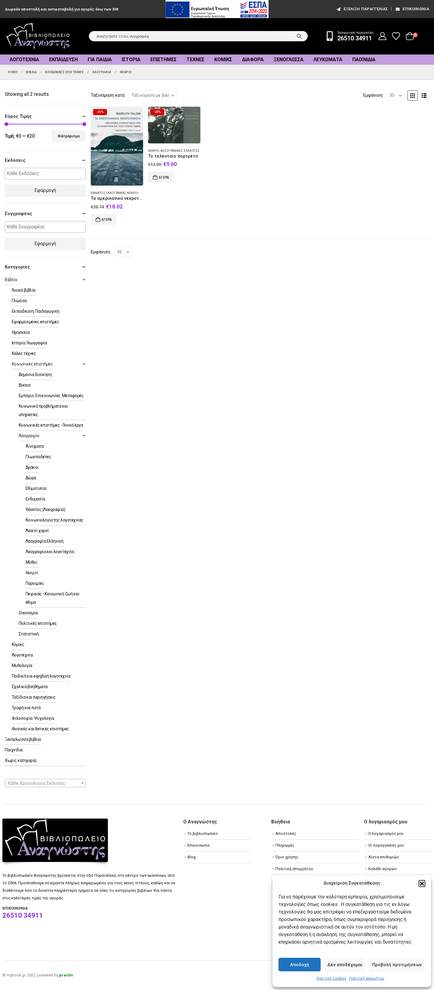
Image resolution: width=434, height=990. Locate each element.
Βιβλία (11, 279)
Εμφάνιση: (373, 95)
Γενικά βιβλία (24, 290)
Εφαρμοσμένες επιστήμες (35, 321)
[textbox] (47, 173)
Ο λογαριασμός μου (386, 833)
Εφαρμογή (45, 190)
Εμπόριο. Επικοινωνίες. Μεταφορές (51, 395)
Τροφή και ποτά (26, 707)
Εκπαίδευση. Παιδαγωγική (35, 311)
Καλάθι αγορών (382, 868)
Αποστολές (285, 833)
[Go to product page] (117, 146)
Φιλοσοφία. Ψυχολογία (33, 718)
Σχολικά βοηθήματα (30, 686)
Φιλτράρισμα (69, 136)
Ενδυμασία (35, 499)
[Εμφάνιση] (395, 95)
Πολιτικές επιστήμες (38, 623)
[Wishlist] (396, 36)
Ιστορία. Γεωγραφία (29, 342)
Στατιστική (29, 633)
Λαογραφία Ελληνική (45, 541)
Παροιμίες (35, 583)
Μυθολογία (22, 665)
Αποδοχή (299, 964)
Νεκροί (132, 193)
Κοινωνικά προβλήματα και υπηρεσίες (43, 410)
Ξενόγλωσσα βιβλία (23, 739)
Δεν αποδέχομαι (345, 964)
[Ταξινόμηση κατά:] (153, 95)
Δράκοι (32, 467)
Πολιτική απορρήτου (366, 978)
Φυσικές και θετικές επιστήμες (40, 728)
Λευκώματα (327, 59)
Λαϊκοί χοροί (37, 530)
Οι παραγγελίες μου (386, 845)
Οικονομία (28, 612)
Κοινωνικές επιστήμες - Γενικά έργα (51, 425)
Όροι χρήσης (286, 857)
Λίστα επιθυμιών (383, 857)
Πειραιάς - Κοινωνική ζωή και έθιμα (53, 598)
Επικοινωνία (412, 9)
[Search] (299, 36)
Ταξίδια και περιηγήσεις (34, 697)
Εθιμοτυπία (36, 488)
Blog (191, 857)
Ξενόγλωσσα (288, 59)
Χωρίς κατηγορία (20, 760)
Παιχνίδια (364, 59)
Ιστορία (131, 59)
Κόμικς (223, 59)
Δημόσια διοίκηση (35, 374)
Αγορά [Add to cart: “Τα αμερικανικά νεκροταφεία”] (107, 220)
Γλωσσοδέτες (38, 456)
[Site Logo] (38, 36)
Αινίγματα (35, 446)
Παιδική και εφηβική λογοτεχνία (41, 676)
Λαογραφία (29, 435)
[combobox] (45, 783)
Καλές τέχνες (24, 353)
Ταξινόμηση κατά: (108, 95)
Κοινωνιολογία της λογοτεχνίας (54, 520)
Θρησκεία (21, 332)
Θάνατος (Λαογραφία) (108, 193)
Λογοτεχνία (24, 59)
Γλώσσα (19, 300)
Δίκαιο (25, 385)
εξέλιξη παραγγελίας (362, 9)
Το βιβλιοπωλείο (202, 833)
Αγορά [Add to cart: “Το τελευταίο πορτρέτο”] (164, 177)
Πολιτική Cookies (331, 978)
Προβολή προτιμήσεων (397, 964)
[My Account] (382, 36)
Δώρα (31, 477)
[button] (422, 883)
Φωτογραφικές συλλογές (180, 150)
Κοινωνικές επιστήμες (32, 364)
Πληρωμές (284, 845)
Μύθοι (31, 562)
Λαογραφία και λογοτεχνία (50, 551)
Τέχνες (195, 59)
